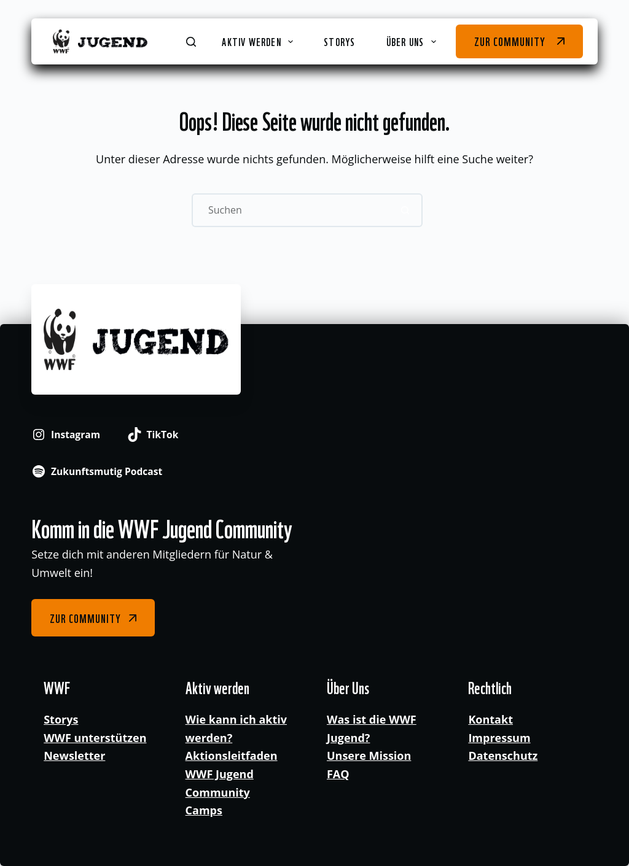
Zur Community (509, 41)
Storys (339, 41)
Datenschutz (502, 755)
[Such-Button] (406, 210)
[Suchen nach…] (290, 210)
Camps (204, 810)
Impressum (499, 737)
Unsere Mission (369, 755)
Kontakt (490, 719)
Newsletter (74, 755)
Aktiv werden (260, 41)
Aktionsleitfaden (232, 755)
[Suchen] (191, 42)
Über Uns (413, 41)
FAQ (338, 774)
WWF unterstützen (95, 737)
